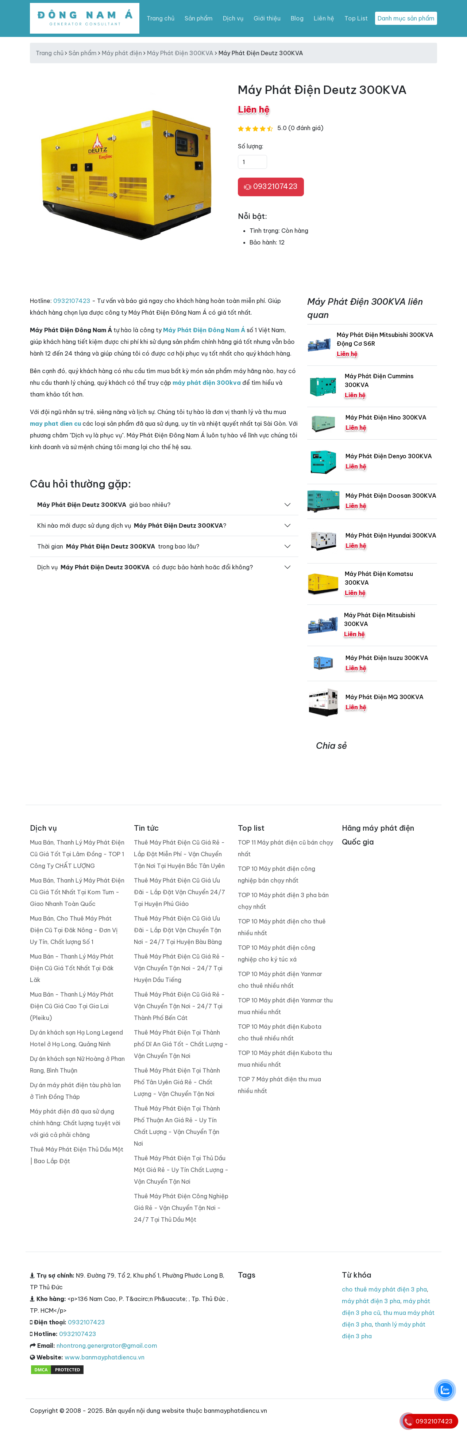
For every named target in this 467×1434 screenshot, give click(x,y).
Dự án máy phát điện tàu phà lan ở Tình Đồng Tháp (75, 1090)
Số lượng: (250, 146)
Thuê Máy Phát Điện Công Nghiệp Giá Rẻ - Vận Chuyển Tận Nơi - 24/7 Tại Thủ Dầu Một (181, 1207)
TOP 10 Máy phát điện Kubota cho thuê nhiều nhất (279, 1032)
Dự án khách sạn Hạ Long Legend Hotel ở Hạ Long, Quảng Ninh (76, 1038)
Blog (297, 18)
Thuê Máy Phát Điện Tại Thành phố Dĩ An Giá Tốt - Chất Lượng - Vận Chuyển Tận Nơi (181, 1044)
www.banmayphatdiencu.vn (104, 1357)
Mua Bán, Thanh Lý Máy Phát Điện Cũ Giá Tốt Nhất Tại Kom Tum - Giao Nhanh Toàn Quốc (77, 892)
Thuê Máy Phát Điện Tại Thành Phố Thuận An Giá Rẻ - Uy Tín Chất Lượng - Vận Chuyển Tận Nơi (177, 1126)
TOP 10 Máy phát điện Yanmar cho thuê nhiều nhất (280, 979)
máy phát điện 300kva (207, 382)
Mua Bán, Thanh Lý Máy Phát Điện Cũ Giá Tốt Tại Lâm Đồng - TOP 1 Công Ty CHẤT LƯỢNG (77, 854)
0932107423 (271, 187)
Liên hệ (324, 18)
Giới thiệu (267, 18)
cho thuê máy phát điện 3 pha (384, 1289)
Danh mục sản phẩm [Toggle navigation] (406, 18)
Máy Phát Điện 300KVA (180, 53)
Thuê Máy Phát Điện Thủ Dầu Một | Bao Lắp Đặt (76, 1155)
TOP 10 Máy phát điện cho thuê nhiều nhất (282, 927)
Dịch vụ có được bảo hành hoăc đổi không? (145, 567)
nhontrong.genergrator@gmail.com (107, 1345)
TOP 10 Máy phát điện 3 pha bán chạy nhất (283, 900)
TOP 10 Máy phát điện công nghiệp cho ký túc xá (276, 953)
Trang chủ (160, 18)
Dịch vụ (233, 18)
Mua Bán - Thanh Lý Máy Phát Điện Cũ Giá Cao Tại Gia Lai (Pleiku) (71, 1006)
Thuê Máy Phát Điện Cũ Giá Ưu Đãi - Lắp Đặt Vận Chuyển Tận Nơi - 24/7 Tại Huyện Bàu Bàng (178, 930)
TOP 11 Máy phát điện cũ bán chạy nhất (285, 848)
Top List (356, 18)
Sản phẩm (199, 18)
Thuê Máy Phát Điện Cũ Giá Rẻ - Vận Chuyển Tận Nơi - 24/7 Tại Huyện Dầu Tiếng (179, 968)
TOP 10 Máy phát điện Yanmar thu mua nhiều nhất (285, 1006)
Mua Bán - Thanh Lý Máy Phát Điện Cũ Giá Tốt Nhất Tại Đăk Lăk (72, 968)
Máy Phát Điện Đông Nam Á (204, 330)
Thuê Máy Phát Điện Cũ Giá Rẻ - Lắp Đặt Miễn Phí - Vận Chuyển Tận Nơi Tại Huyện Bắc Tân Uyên (179, 854)
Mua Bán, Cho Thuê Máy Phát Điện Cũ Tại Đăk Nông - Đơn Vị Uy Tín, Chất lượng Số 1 (73, 930)
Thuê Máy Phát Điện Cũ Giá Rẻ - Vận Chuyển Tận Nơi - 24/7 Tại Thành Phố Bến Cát (179, 1006)
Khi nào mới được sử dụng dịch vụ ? (131, 525)
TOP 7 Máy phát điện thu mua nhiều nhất (279, 1085)
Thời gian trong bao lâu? (118, 546)
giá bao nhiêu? (103, 504)
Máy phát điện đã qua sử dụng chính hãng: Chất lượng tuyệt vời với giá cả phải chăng (75, 1123)
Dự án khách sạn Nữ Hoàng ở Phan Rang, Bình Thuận (77, 1064)
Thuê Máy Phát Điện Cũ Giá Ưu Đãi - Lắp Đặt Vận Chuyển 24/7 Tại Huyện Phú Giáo (179, 892)
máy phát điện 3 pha (371, 1301)
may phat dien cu (55, 423)
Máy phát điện (122, 53)
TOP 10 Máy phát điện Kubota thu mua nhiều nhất (285, 1058)
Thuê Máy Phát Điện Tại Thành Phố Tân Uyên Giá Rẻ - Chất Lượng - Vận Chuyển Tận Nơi (177, 1082)
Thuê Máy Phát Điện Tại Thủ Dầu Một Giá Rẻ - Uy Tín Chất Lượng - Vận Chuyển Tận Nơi (181, 1169)
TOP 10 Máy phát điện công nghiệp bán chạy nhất (276, 874)
